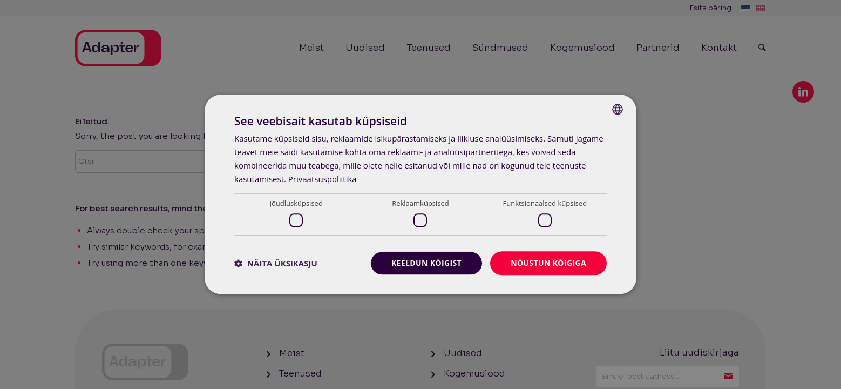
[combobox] (617, 109)
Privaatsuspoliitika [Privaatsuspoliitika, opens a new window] (322, 178)
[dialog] (420, 194)
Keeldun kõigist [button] (426, 263)
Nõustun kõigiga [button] (548, 263)
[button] (275, 263)
